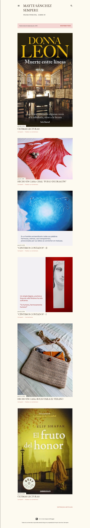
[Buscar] (71, 5)
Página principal (30, 15)
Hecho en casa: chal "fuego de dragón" (42, 181)
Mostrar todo (65, 25)
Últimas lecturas (29, 128)
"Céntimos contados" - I (32, 314)
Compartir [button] (20, 132)
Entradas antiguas (65, 507)
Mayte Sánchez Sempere (37, 7)
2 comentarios (29, 317)
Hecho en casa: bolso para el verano (40, 398)
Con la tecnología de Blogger (45, 519)
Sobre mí (41, 15)
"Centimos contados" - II (32, 247)
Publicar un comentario (31, 132)
